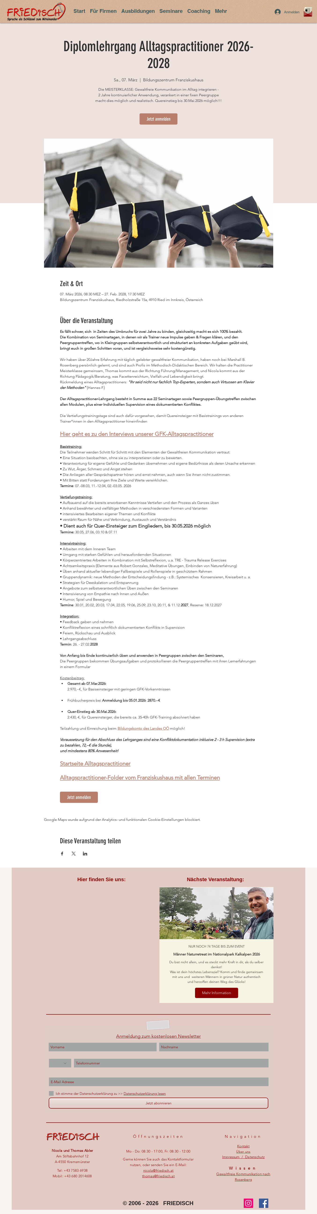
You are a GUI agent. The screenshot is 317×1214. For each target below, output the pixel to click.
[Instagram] (248, 1203)
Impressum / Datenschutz (243, 1157)
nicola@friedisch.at (158, 1170)
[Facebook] (263, 1203)
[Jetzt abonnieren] (158, 1103)
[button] (79, 11)
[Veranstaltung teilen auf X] (73, 853)
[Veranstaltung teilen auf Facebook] (62, 853)
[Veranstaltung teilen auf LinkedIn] (85, 853)
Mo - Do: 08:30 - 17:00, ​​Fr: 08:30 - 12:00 (158, 1151)
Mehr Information (216, 993)
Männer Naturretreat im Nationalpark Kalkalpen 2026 (216, 954)
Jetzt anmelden (158, 119)
